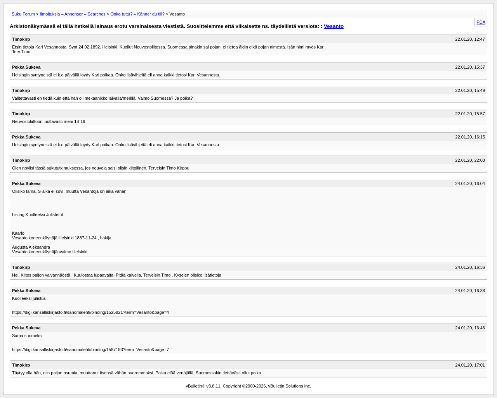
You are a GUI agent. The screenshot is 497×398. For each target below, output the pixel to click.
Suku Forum (23, 14)
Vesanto (334, 26)
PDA (480, 22)
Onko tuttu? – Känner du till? (137, 14)
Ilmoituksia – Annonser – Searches (72, 14)
